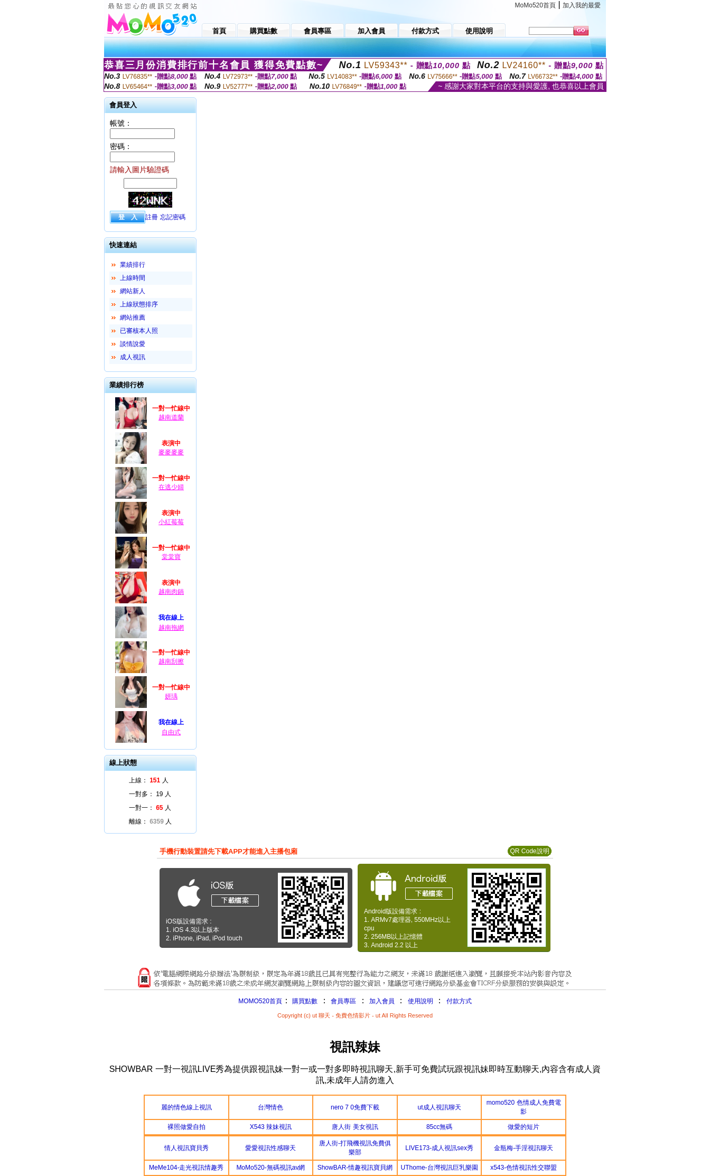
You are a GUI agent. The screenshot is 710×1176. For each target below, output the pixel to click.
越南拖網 (171, 627)
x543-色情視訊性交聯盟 (523, 1167)
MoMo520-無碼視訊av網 (270, 1167)
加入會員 (382, 1001)
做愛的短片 (523, 1127)
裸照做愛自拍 (186, 1127)
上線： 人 (149, 780)
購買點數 (304, 1001)
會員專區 (343, 1001)
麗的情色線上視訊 (186, 1107)
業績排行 (132, 264)
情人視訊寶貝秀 (186, 1148)
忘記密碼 (172, 217)
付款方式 (459, 1001)
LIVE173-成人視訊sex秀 (439, 1148)
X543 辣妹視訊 (271, 1127)
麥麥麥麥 (171, 452)
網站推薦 (132, 317)
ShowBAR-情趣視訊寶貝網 (355, 1167)
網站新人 (132, 291)
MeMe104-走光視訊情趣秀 (186, 1167)
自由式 (171, 732)
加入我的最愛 (582, 5)
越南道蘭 (171, 417)
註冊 (151, 217)
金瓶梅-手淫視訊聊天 (523, 1148)
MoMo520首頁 (535, 5)
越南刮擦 (171, 661)
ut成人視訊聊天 (439, 1107)
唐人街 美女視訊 (355, 1127)
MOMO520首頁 (260, 1001)
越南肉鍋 (171, 591)
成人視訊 (132, 357)
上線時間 (132, 278)
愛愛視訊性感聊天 (270, 1148)
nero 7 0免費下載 (355, 1107)
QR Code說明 (529, 851)
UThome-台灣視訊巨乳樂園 (439, 1167)
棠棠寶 (171, 557)
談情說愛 (132, 344)
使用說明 (420, 1001)
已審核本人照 (139, 330)
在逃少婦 (171, 487)
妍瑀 (171, 696)
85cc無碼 (439, 1127)
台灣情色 (270, 1107)
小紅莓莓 (171, 522)
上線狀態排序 (139, 304)
